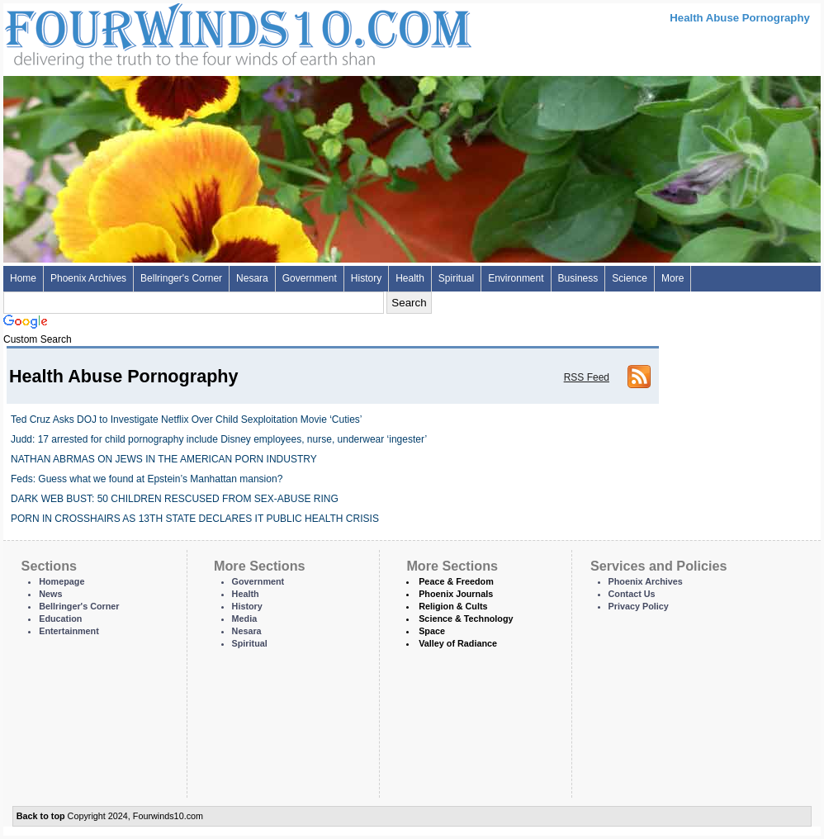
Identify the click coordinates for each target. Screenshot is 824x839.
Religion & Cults (453, 606)
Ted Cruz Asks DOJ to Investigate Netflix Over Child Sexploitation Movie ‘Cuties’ (186, 419)
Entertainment (69, 631)
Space (432, 631)
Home (23, 278)
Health (409, 278)
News (50, 594)
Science (629, 278)
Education (60, 618)
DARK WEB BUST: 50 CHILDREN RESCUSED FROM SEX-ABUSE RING (175, 499)
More (672, 278)
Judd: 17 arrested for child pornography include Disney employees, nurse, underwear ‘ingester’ (219, 439)
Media (245, 618)
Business (578, 278)
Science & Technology (466, 618)
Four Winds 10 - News (168, 32)
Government (309, 278)
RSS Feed (586, 377)
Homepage (61, 581)
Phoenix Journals (456, 594)
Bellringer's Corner (181, 278)
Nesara (252, 278)
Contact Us (632, 594)
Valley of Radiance (458, 643)
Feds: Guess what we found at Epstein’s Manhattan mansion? (146, 479)
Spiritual (456, 278)
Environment (515, 278)
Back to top (41, 816)
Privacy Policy (639, 606)
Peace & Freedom (456, 581)
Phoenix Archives (88, 278)
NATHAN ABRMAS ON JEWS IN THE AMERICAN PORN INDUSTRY (164, 459)
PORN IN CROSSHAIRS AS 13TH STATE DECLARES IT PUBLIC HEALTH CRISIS (195, 518)
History (366, 278)
